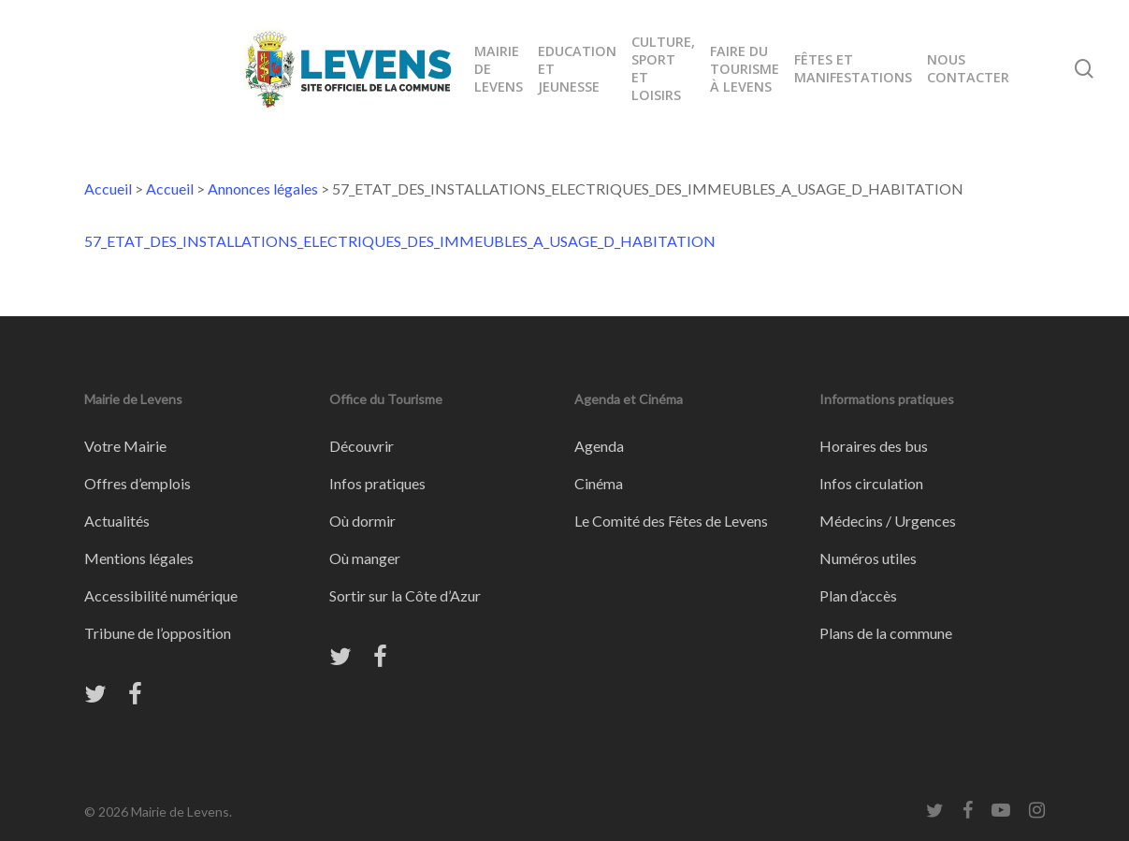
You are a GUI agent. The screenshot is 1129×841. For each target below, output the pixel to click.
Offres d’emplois (137, 483)
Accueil (108, 188)
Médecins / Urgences (887, 520)
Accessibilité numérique (161, 595)
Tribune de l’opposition (157, 633)
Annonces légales (263, 188)
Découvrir (361, 446)
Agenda (599, 446)
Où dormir (362, 520)
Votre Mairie (125, 446)
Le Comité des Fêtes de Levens (671, 520)
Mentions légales (139, 558)
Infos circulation (871, 483)
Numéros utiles (868, 558)
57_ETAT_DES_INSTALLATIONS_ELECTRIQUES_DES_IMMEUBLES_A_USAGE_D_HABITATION (400, 241)
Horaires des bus (873, 446)
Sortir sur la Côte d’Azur (405, 595)
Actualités (117, 520)
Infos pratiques (377, 483)
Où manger (364, 558)
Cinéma (598, 483)
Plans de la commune (885, 633)
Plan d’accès (858, 595)
